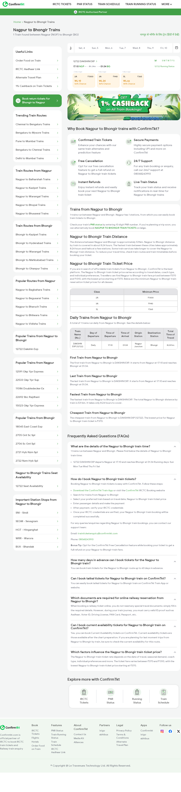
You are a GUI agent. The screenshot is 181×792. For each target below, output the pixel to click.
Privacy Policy (124, 730)
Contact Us (80, 734)
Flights (35, 737)
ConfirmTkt (132, 490)
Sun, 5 (95, 48)
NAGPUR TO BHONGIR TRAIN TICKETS (116, 228)
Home (17, 22)
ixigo (102, 730)
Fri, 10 (163, 48)
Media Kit (79, 738)
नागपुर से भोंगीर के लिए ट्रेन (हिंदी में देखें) (159, 34)
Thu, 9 (150, 48)
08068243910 (86, 539)
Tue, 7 (122, 48)
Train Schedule (109, 4)
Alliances (78, 742)
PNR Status (84, 4)
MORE (167, 4)
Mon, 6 (108, 48)
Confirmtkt (147, 730)
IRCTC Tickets (62, 4)
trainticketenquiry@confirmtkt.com (98, 533)
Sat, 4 (82, 48)
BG (108, 66)
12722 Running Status (164, 66)
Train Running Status (140, 4)
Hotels (35, 741)
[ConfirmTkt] (10, 729)
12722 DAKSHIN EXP (85, 61)
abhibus (103, 734)
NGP (81, 66)
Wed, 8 (136, 48)
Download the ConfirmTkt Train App (93, 490)
